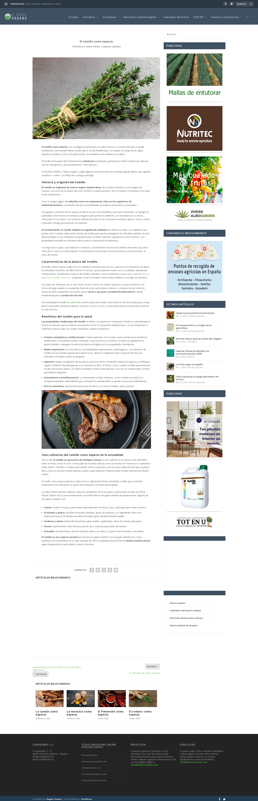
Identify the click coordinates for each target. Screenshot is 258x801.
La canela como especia (47, 711)
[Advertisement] (96, 617)
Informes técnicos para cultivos (186, 616)
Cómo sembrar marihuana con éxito (43, 3)
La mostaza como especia (79, 711)
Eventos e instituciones (225, 15)
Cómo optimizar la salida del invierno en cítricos (197, 376)
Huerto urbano (93, 45)
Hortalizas (89, 15)
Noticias (190, 355)
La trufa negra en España (189, 362)
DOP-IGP (199, 15)
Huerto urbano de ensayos (184, 623)
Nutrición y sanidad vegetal (140, 15)
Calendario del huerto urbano (185, 609)
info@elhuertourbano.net (144, 763)
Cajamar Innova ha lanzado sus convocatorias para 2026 (192, 351)
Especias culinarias (112, 45)
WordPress (87, 797)
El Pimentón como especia (111, 711)
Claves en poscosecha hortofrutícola (195, 311)
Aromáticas (109, 15)
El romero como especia (140, 711)
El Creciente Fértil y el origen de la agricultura (193, 325)
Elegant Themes (54, 797)
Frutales (74, 15)
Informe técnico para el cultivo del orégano (199, 337)
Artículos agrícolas (196, 314)
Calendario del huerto (176, 15)
